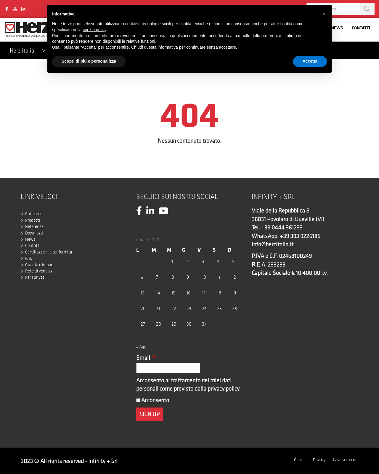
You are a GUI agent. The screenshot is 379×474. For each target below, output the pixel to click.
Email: (146, 357)
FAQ (29, 258)
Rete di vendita (38, 271)
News (337, 28)
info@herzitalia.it (272, 244)
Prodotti (32, 220)
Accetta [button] (309, 61)
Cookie (300, 459)
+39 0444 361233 (282, 227)
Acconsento (152, 400)
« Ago (141, 347)
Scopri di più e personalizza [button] (89, 61)
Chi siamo (33, 213)
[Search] (367, 9)
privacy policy (224, 388)
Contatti (361, 28)
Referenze (34, 226)
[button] (324, 14)
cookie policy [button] (94, 29)
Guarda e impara (39, 264)
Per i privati (35, 277)
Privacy (319, 459)
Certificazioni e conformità (48, 252)
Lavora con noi (345, 459)
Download (34, 233)
